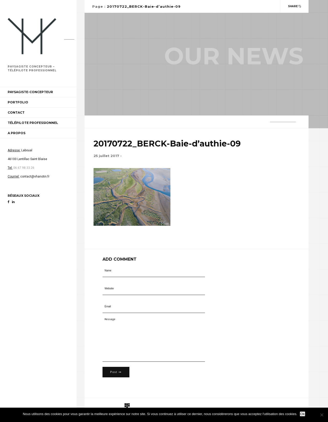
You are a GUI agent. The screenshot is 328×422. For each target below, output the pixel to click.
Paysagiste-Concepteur (30, 92)
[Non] (321, 414)
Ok (302, 414)
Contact (16, 112)
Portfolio (18, 102)
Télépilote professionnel (33, 123)
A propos (16, 133)
